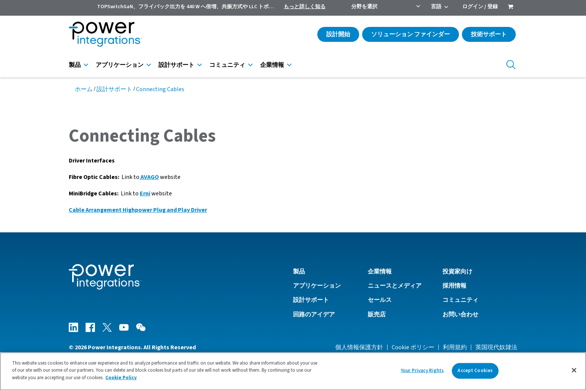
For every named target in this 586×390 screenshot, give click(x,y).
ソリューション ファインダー (410, 34)
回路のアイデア (314, 314)
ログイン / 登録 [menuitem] (480, 6)
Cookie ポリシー (413, 347)
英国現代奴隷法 (496, 347)
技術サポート (489, 34)
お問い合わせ (460, 314)
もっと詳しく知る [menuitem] (305, 6)
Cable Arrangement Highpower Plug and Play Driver (138, 210)
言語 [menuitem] (436, 6)
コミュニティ (227, 65)
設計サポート (176, 65)
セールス (380, 300)
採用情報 (454, 286)
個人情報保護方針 (359, 347)
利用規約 (455, 347)
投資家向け (457, 271)
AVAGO (149, 177)
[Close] (574, 373)
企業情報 (272, 65)
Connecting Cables (160, 89)
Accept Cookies (475, 373)
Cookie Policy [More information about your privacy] (121, 381)
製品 (75, 65)
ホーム (84, 89)
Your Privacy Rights (422, 373)
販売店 (377, 314)
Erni (145, 193)
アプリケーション (120, 65)
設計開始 (338, 34)
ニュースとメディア (395, 286)
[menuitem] (510, 7)
